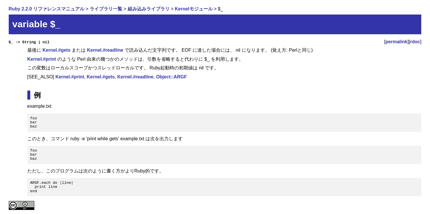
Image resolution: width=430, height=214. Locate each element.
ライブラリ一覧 (106, 8)
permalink (396, 41)
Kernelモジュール (194, 8)
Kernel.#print (41, 59)
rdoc (415, 41)
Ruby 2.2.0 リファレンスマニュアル (46, 8)
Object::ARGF (171, 76)
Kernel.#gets (56, 50)
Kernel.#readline (105, 50)
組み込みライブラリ (149, 8)
